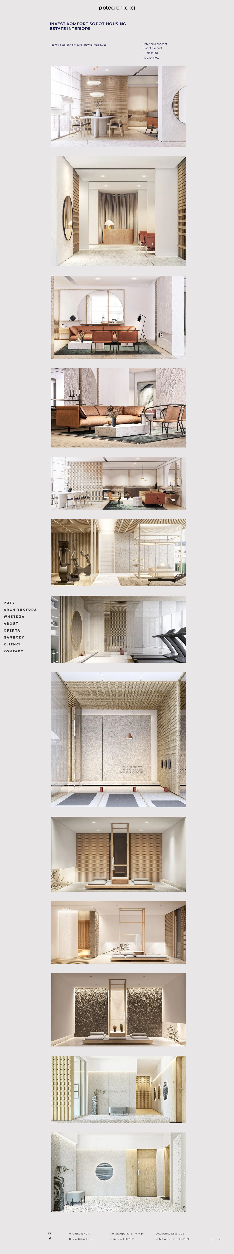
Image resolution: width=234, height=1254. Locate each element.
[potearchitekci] (50, 1233)
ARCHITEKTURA (20, 610)
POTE (9, 603)
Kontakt (14, 651)
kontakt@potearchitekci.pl (127, 1233)
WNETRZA (14, 617)
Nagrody (14, 637)
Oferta (12, 630)
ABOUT (11, 624)
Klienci (12, 644)
